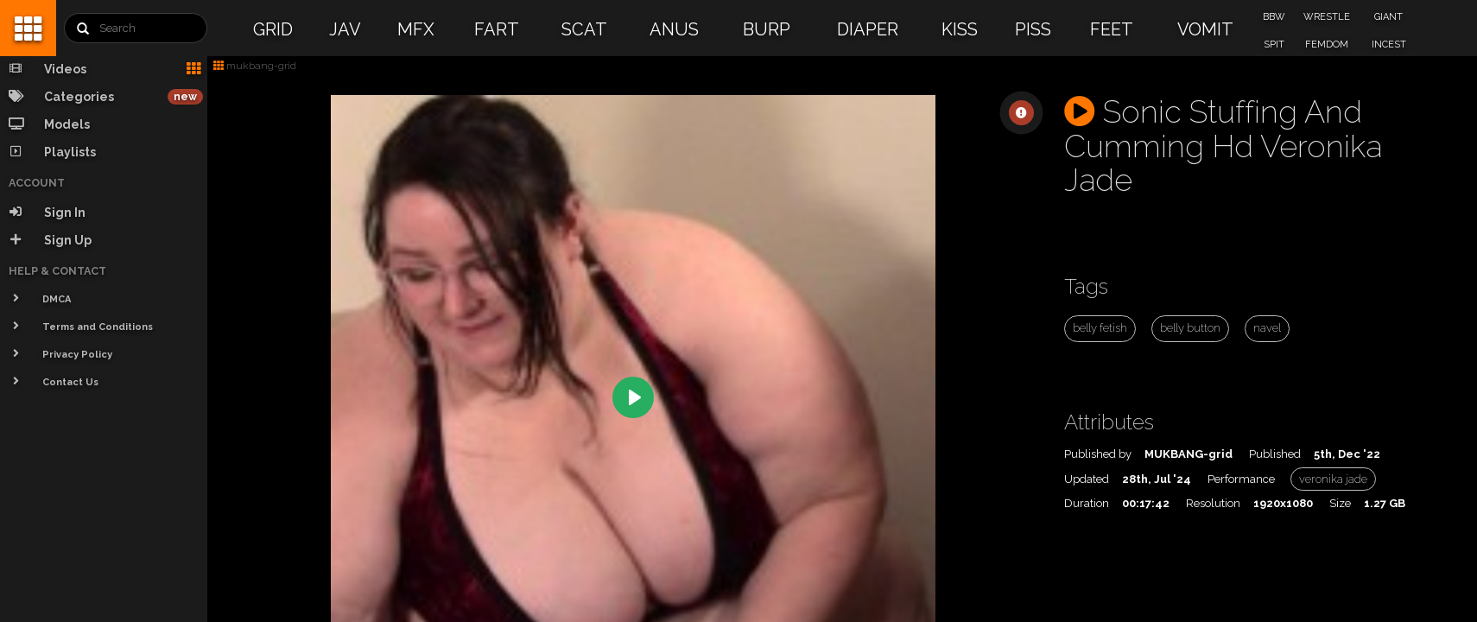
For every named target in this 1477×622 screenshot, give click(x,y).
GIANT (1388, 16)
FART (496, 29)
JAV (345, 29)
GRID (273, 29)
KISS (959, 29)
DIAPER (867, 29)
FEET (1111, 29)
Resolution (1213, 503)
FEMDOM (1326, 44)
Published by (1098, 453)
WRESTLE (1326, 16)
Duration (1086, 503)
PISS (1033, 29)
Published (1275, 453)
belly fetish (1100, 327)
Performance (1241, 479)
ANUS (674, 29)
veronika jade (1333, 479)
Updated (1086, 479)
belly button (1190, 327)
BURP (766, 29)
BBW (1274, 16)
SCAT (584, 29)
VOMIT (1205, 29)
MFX (415, 29)
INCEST (1389, 44)
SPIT (1274, 44)
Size (1340, 503)
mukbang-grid (254, 66)
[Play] (633, 397)
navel (1267, 327)
